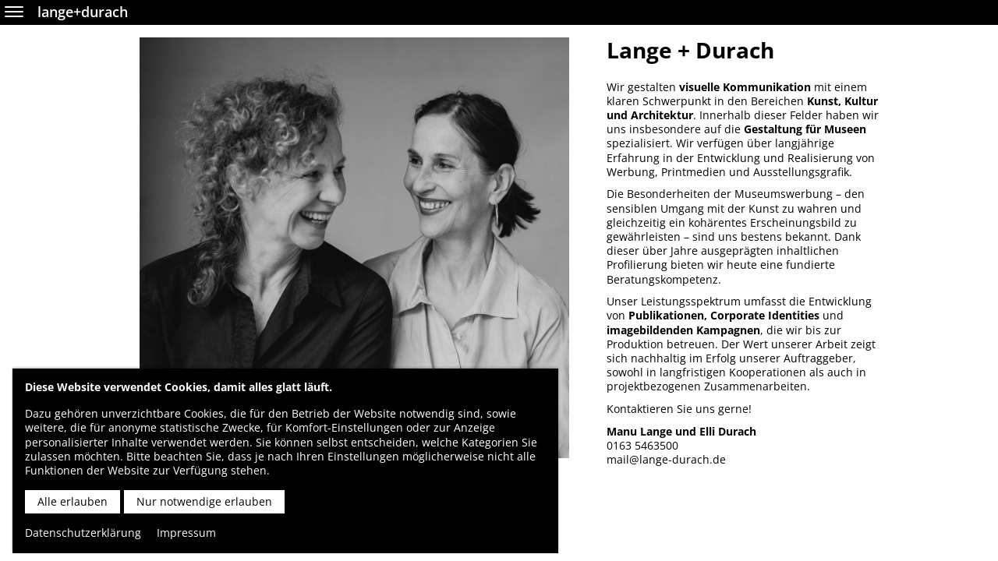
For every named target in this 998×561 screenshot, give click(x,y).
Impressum (186, 532)
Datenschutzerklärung (83, 532)
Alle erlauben (72, 501)
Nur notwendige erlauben (204, 501)
